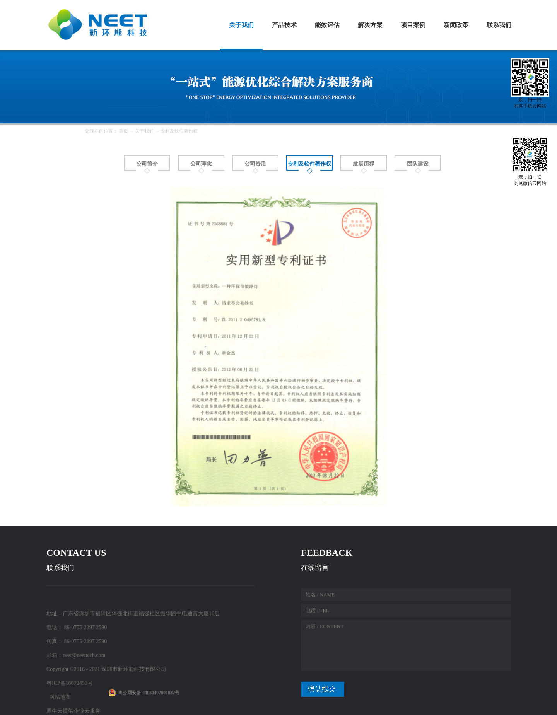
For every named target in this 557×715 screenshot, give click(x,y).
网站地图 (58, 697)
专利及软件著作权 (179, 131)
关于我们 (144, 131)
